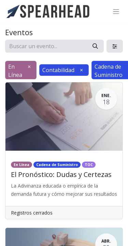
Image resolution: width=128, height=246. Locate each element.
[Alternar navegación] (116, 11)
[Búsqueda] (95, 46)
